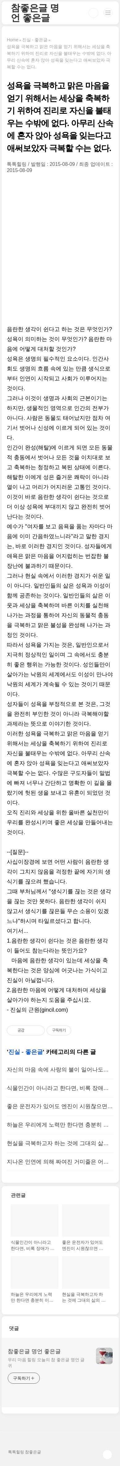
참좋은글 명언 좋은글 (35, 13)
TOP (107, 1455)
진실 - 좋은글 (25, 1052)
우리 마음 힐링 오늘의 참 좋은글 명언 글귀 (46, 1362)
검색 (93, 13)
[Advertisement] (60, 249)
